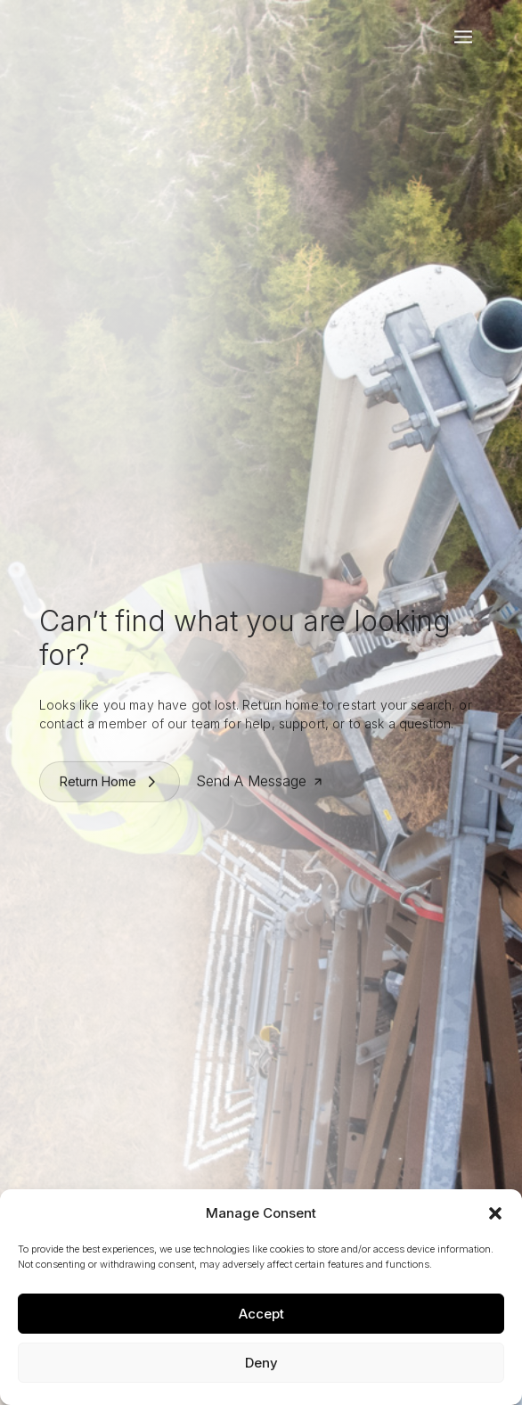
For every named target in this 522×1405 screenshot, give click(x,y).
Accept (261, 1313)
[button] (495, 1213)
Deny (261, 1362)
